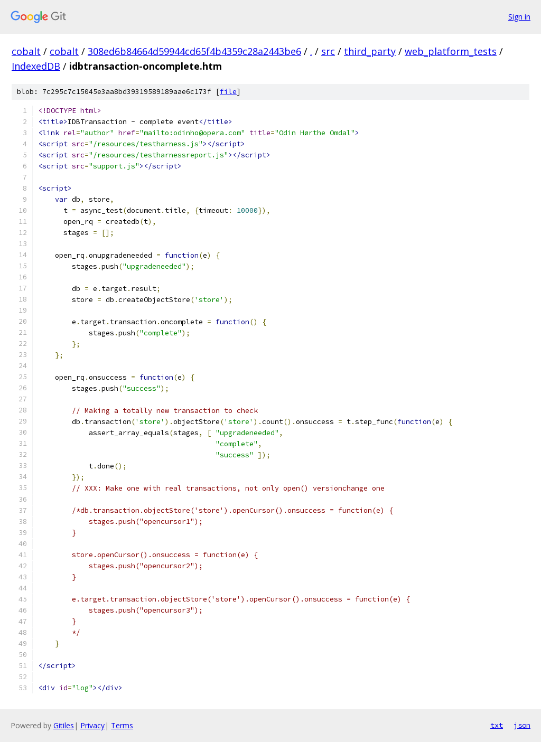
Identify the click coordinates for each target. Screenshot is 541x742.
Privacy (92, 725)
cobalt (26, 51)
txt (496, 725)
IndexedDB (36, 66)
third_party (370, 51)
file (228, 91)
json (522, 725)
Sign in (519, 17)
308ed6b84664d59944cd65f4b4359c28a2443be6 (194, 51)
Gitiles (63, 725)
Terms (122, 725)
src (328, 51)
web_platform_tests (451, 51)
